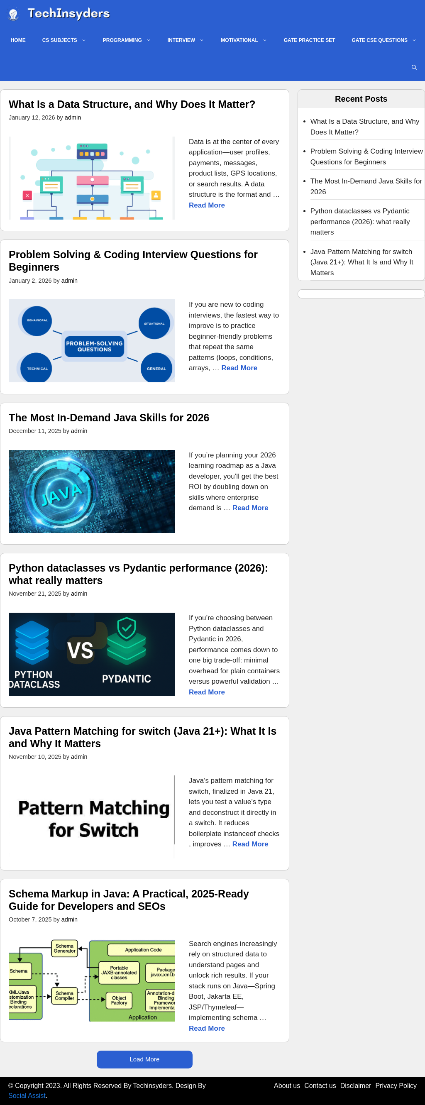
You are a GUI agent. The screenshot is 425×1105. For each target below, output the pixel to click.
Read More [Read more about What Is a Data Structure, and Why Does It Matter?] (207, 205)
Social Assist (27, 1095)
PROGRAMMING (131, 40)
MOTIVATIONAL (248, 40)
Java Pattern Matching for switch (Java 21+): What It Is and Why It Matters (361, 262)
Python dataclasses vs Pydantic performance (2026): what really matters (360, 221)
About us (287, 1085)
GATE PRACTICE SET (309, 40)
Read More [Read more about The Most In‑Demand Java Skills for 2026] (250, 508)
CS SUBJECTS (68, 40)
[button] (414, 67)
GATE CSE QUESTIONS (388, 40)
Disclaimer (355, 1085)
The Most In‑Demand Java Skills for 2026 (109, 417)
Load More (145, 1059)
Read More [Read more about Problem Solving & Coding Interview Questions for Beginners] (239, 368)
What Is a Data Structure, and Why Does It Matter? (132, 104)
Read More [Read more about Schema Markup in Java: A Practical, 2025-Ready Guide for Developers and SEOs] (207, 1028)
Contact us (320, 1085)
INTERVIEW (190, 40)
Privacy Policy (396, 1085)
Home (18, 40)
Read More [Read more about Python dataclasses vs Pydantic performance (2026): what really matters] (207, 692)
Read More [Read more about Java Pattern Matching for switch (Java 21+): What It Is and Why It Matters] (250, 844)
